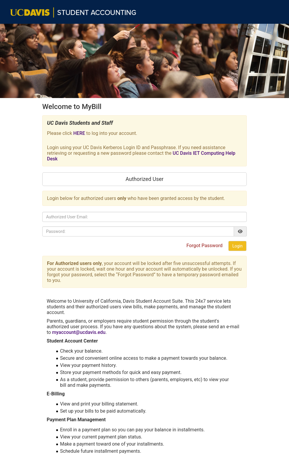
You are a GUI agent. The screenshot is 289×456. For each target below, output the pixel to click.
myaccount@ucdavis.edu (79, 332)
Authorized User (144, 179)
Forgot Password (205, 245)
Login (237, 246)
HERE (79, 133)
